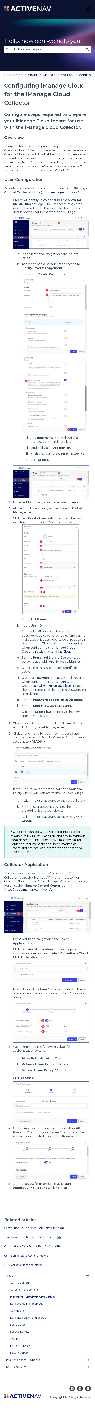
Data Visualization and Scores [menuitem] (28, 1317)
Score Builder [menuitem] (18, 1324)
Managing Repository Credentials (67, 75)
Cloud (32, 75)
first (46, 154)
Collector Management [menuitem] (24, 1289)
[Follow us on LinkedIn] (80, 1388)
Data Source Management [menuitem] (26, 1303)
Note (72, 208)
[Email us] (72, 1388)
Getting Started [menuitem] (19, 1282)
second (9, 166)
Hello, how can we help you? (44, 40)
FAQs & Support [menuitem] (20, 1345)
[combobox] (44, 49)
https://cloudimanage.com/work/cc (57, 192)
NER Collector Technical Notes (23, 1265)
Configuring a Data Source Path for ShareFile (32, 1246)
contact (63, 993)
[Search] (87, 49)
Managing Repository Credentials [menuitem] (32, 1296)
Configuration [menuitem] (18, 1310)
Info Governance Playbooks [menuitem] (23, 1359)
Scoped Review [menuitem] (19, 1331)
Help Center (13, 75)
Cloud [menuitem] (9, 1275)
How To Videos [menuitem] (19, 1352)
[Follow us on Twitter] (88, 1388)
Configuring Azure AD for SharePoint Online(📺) (34, 1228)
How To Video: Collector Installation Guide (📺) (32, 1237)
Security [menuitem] (15, 1338)
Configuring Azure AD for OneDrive (26, 1255)
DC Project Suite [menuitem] (16, 1366)
